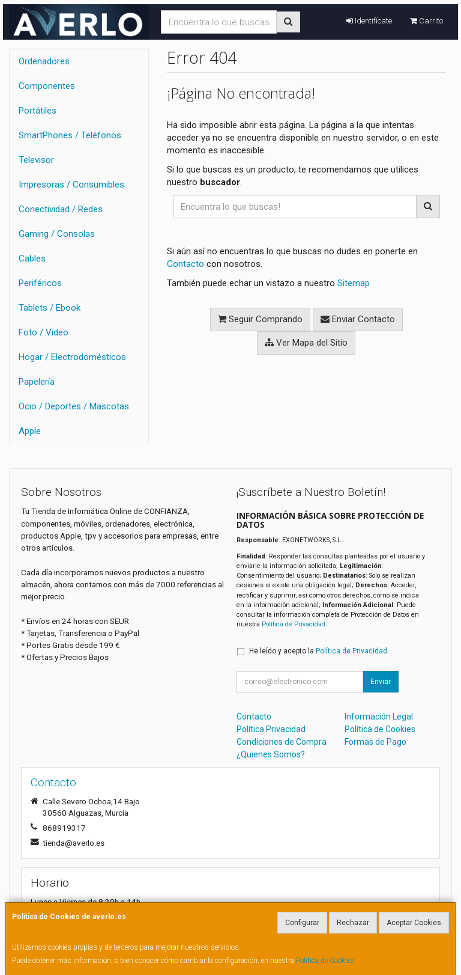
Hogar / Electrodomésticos (72, 357)
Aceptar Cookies (414, 922)
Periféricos (40, 283)
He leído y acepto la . (319, 651)
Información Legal (379, 716)
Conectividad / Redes (61, 209)
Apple (30, 431)
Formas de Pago (375, 742)
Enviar (380, 681)
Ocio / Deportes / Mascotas (74, 406)
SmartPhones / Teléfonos (70, 135)
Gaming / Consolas (57, 233)
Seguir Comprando (260, 319)
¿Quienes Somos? (271, 754)
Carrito (426, 20)
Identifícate (369, 20)
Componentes (47, 86)
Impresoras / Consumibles (71, 184)
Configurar (302, 922)
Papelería (37, 381)
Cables (32, 258)
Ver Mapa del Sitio (306, 342)
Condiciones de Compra (282, 742)
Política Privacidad (271, 729)
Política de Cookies (325, 960)
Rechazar (353, 922)
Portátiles (37, 110)
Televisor (36, 159)
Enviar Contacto (358, 319)
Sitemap (353, 283)
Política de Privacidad (293, 624)
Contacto (185, 263)
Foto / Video (43, 332)
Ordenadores (44, 61)
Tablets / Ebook (49, 307)
